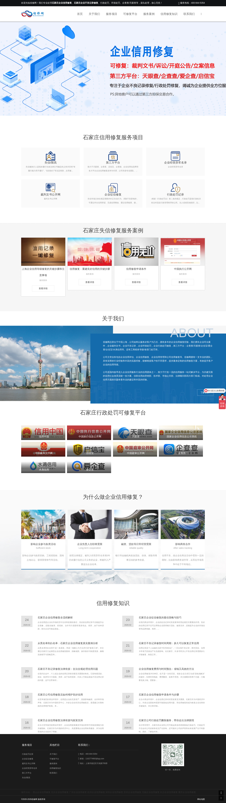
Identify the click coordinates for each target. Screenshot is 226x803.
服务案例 (149, 14)
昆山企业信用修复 (41, 792)
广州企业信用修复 (78, 792)
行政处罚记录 (27, 754)
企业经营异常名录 (29, 768)
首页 (80, 14)
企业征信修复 (27, 759)
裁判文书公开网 (28, 763)
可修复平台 (130, 14)
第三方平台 (26, 773)
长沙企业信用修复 (169, 792)
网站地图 (201, 799)
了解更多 (205, 436)
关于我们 (94, 14)
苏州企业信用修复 (132, 792)
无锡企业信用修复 (150, 792)
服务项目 (111, 14)
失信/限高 (26, 778)
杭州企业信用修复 (96, 792)
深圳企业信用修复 (114, 792)
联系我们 (189, 14)
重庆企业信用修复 (187, 792)
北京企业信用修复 (60, 792)
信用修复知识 (169, 14)
